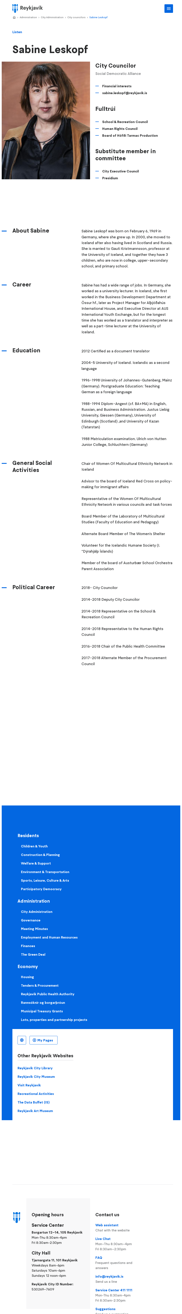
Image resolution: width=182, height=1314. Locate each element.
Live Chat (120, 1244)
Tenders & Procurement (40, 985)
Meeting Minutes (34, 929)
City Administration (52, 17)
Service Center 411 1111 (120, 1295)
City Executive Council (120, 171)
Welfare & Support (36, 863)
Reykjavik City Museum (36, 1076)
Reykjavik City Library (35, 1068)
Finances (28, 946)
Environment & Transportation (45, 872)
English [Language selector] (22, 1040)
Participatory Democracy (41, 889)
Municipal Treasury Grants (42, 1011)
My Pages (45, 1040)
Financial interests (117, 86)
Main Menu (168, 8)
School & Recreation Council (125, 122)
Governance (30, 920)
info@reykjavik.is (120, 1279)
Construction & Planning (40, 855)
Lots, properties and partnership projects (54, 1019)
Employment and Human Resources (49, 937)
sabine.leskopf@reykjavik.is (124, 93)
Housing (27, 977)
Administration (28, 17)
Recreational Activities (36, 1094)
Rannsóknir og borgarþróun (43, 1002)
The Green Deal (33, 954)
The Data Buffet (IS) (34, 1102)
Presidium (110, 178)
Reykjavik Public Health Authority (47, 994)
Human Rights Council (120, 128)
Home (14, 17)
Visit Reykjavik (29, 1085)
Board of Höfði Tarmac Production (130, 135)
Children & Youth (34, 846)
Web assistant (120, 1228)
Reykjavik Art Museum (35, 1111)
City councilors (76, 17)
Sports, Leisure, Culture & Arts (45, 880)
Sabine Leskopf (98, 17)
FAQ (120, 1262)
